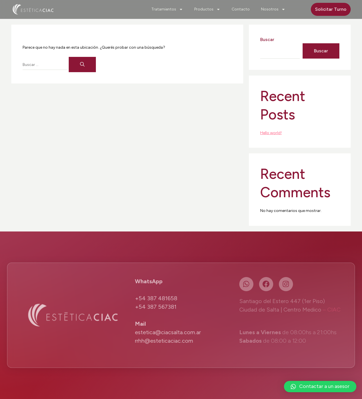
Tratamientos (167, 9)
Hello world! (271, 132)
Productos (207, 9)
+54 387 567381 (155, 306)
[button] (320, 386)
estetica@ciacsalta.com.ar (168, 332)
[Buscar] (82, 64)
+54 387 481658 (156, 298)
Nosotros (273, 9)
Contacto (241, 9)
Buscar (267, 39)
